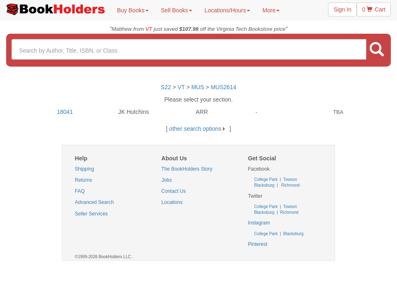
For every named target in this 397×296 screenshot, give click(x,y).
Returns (83, 180)
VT (181, 87)
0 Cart (374, 9)
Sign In (342, 9)
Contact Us (173, 191)
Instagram (259, 223)
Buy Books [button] (133, 10)
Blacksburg (264, 185)
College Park (266, 179)
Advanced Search (94, 202)
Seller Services (91, 214)
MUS (197, 87)
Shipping (84, 169)
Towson (289, 179)
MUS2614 (223, 87)
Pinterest (257, 244)
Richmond (290, 185)
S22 (166, 87)
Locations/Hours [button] (227, 10)
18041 (65, 112)
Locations (171, 202)
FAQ (80, 191)
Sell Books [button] (176, 10)
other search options (198, 128)
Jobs (166, 180)
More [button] (271, 10)
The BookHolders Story (186, 169)
